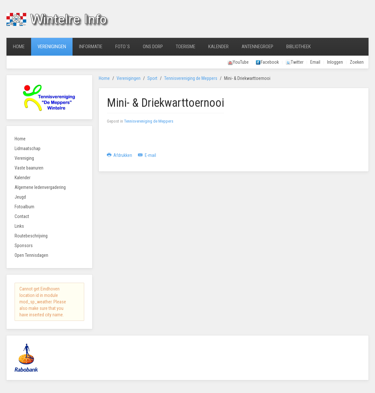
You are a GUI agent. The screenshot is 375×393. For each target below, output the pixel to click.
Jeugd (20, 197)
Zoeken (357, 62)
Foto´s (122, 46)
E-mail (147, 155)
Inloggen (335, 62)
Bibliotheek (298, 46)
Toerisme (185, 46)
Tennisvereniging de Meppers (190, 78)
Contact (22, 216)
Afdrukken (120, 155)
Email (315, 62)
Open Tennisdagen (31, 255)
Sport (152, 78)
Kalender (218, 46)
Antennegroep (257, 46)
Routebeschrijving (31, 235)
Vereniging (24, 158)
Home (19, 46)
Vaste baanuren (29, 167)
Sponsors (24, 245)
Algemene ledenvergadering (40, 187)
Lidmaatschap (27, 148)
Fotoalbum (24, 206)
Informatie (90, 46)
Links (19, 226)
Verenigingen (52, 46)
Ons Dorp (153, 46)
